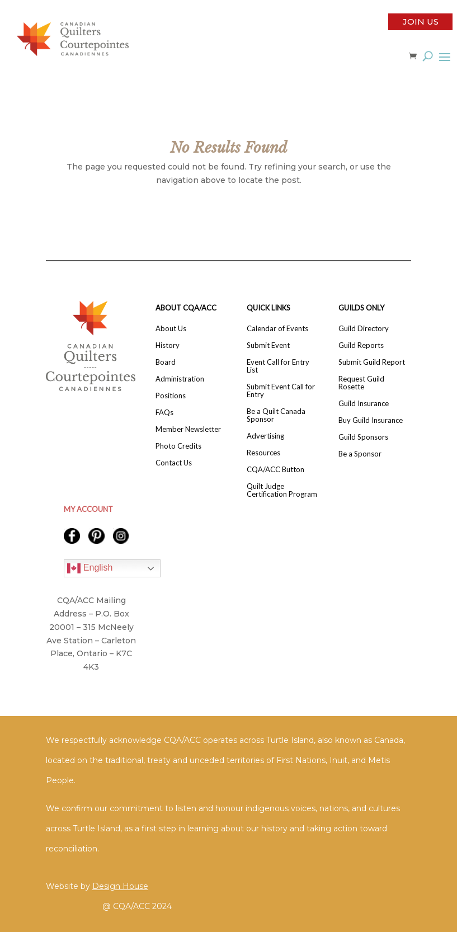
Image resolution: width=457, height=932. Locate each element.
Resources (263, 453)
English (89, 568)
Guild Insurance (363, 403)
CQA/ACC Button (275, 469)
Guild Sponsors (363, 437)
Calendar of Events (277, 328)
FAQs (164, 412)
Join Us (421, 21)
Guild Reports (361, 345)
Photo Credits (178, 446)
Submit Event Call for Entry (281, 391)
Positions (171, 396)
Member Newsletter (188, 429)
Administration (180, 379)
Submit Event (268, 345)
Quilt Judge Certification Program (282, 490)
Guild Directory (363, 328)
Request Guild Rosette (361, 383)
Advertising (265, 436)
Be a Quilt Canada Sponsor (276, 415)
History (168, 345)
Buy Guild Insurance (370, 420)
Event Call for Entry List (278, 366)
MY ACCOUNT (88, 509)
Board (166, 362)
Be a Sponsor (359, 454)
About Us (171, 328)
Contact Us (174, 463)
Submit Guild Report (371, 362)
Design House (120, 886)
